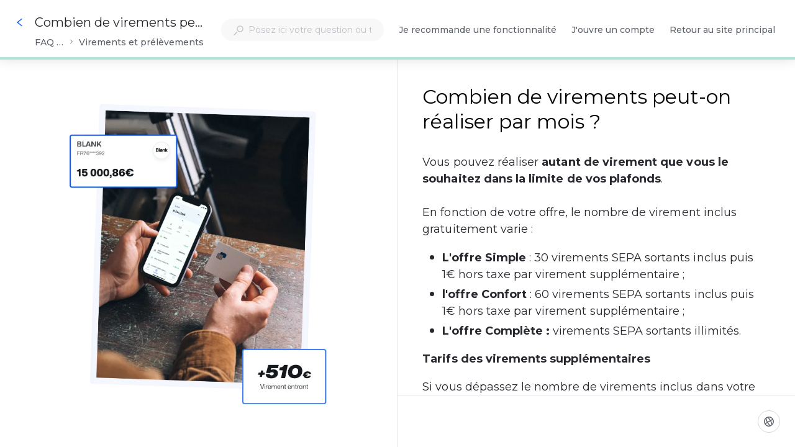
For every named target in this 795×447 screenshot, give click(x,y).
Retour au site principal (722, 30)
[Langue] (769, 421)
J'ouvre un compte (613, 30)
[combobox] (302, 30)
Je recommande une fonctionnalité (477, 30)
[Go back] (19, 22)
